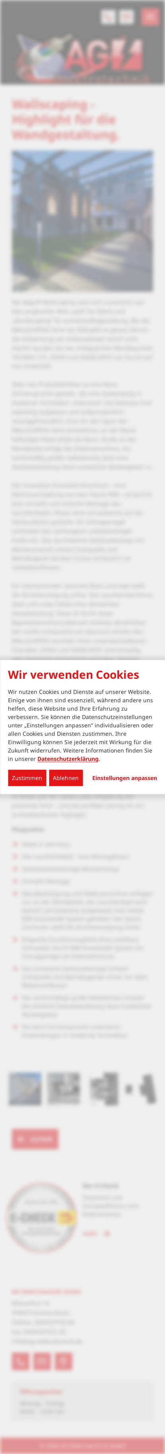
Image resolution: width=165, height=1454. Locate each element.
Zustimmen (27, 778)
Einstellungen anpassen (124, 778)
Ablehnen (66, 778)
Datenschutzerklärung (68, 758)
